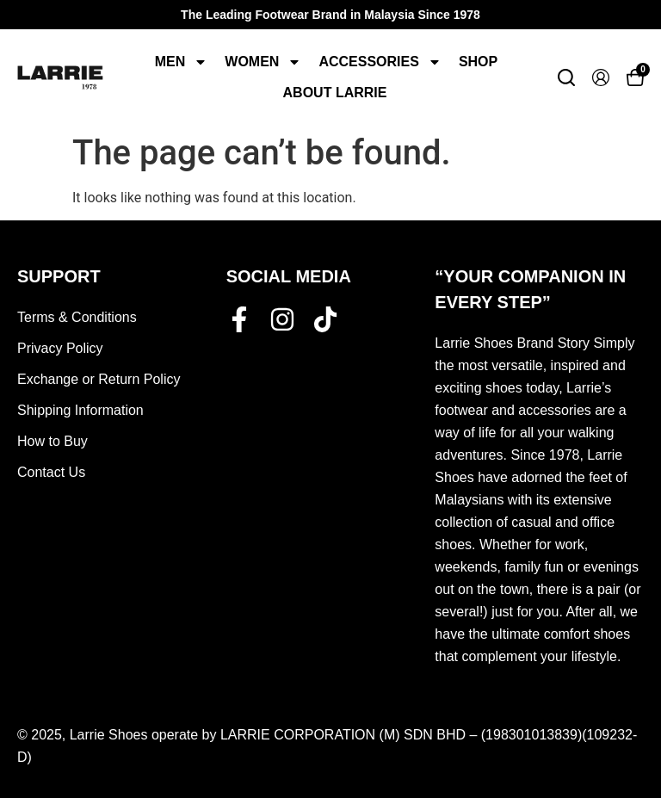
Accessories (379, 61)
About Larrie (335, 92)
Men (181, 61)
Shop (478, 61)
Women (263, 61)
